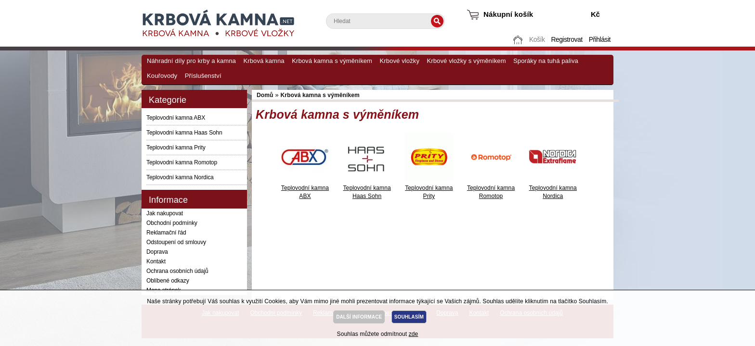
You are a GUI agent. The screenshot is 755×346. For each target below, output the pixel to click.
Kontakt (156, 261)
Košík (537, 39)
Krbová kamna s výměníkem (332, 60)
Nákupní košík (508, 14)
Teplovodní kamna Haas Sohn (184, 132)
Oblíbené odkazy (167, 280)
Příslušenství (203, 75)
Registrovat (566, 39)
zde (413, 334)
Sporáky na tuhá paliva (545, 60)
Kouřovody (162, 75)
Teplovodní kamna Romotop (181, 162)
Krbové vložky (399, 60)
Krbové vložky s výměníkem (466, 60)
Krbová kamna (263, 60)
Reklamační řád (166, 232)
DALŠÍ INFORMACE (359, 317)
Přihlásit (600, 39)
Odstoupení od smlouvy (176, 242)
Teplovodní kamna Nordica (180, 177)
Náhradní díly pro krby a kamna (191, 60)
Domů (519, 39)
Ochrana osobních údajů (177, 271)
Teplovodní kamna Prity (176, 147)
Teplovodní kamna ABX (175, 117)
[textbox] (385, 21)
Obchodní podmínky (171, 223)
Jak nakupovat (164, 213)
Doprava (157, 251)
